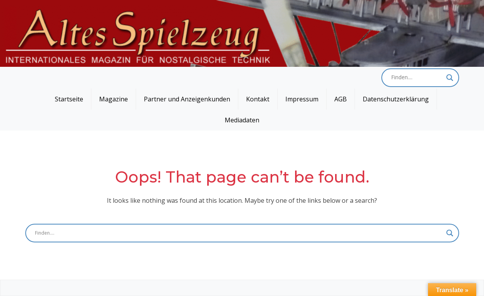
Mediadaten (242, 120)
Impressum (301, 99)
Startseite (69, 99)
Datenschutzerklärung (396, 99)
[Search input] (416, 77)
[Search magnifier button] (449, 77)
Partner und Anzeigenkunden (187, 99)
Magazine (113, 99)
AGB (340, 99)
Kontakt (257, 99)
